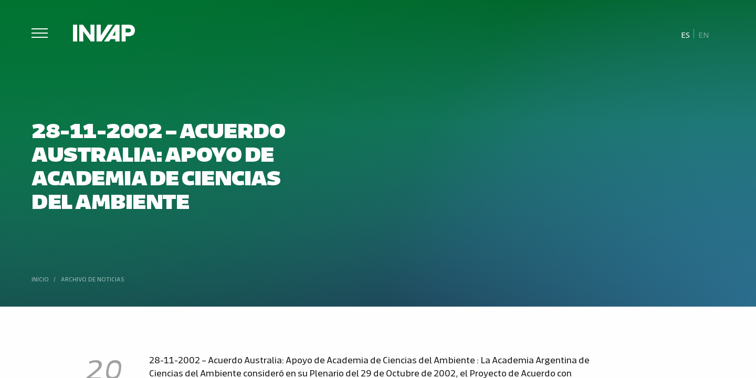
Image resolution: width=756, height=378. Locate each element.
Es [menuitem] (685, 34)
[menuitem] (685, 34)
